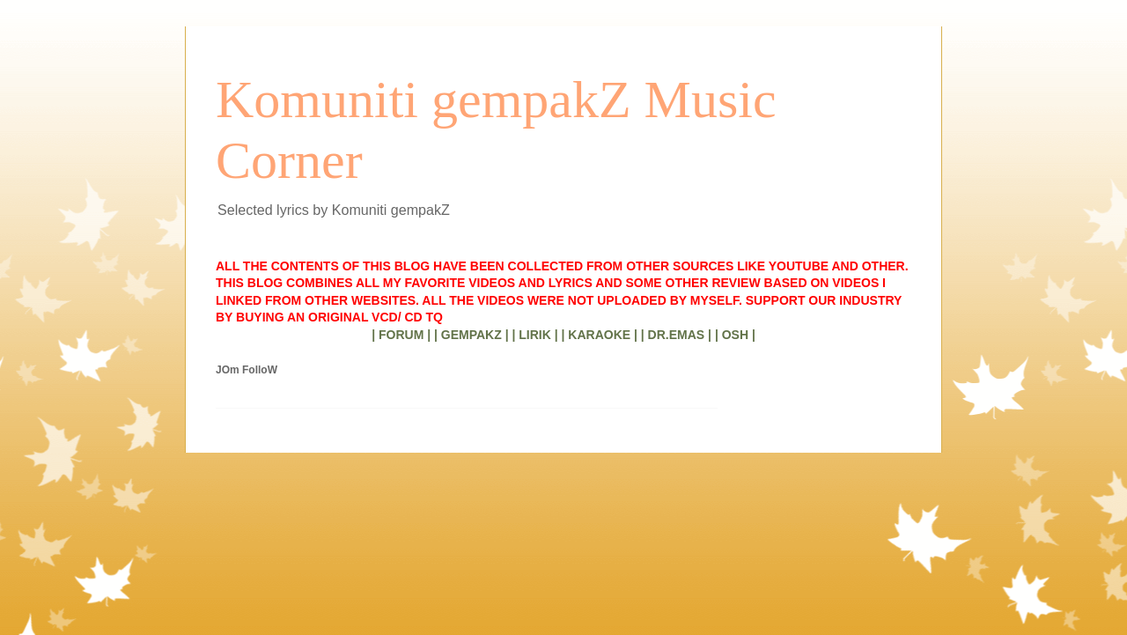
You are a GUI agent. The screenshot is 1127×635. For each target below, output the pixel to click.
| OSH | (735, 335)
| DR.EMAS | (676, 335)
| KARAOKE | (599, 335)
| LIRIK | (534, 335)
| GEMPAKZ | (471, 335)
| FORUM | (401, 335)
